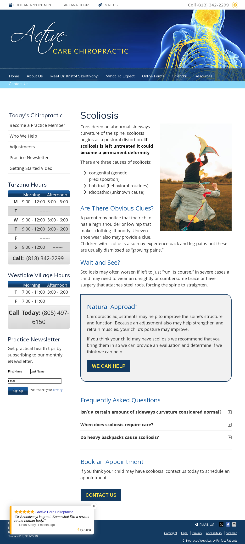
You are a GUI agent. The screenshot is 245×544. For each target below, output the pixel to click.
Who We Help (23, 136)
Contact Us (18, 83)
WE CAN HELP (108, 366)
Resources (203, 76)
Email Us (108, 5)
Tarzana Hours (76, 5)
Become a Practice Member (37, 125)
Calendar (179, 76)
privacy (57, 390)
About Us (35, 76)
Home (14, 76)
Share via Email (234, 524)
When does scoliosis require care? (116, 425)
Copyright (170, 533)
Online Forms (153, 76)
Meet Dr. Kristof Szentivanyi (74, 76)
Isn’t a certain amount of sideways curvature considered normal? (151, 412)
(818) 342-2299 (213, 5)
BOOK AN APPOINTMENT (31, 5)
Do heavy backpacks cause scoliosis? (119, 437)
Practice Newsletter (29, 157)
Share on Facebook (228, 524)
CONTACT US (101, 495)
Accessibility (214, 533)
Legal (184, 533)
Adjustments (22, 147)
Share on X (221, 524)
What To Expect (120, 76)
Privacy (197, 533)
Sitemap (231, 533)
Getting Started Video (31, 168)
